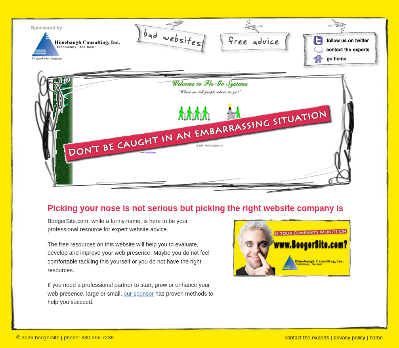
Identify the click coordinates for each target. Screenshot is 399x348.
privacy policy (349, 337)
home (376, 337)
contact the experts (306, 337)
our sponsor (139, 293)
